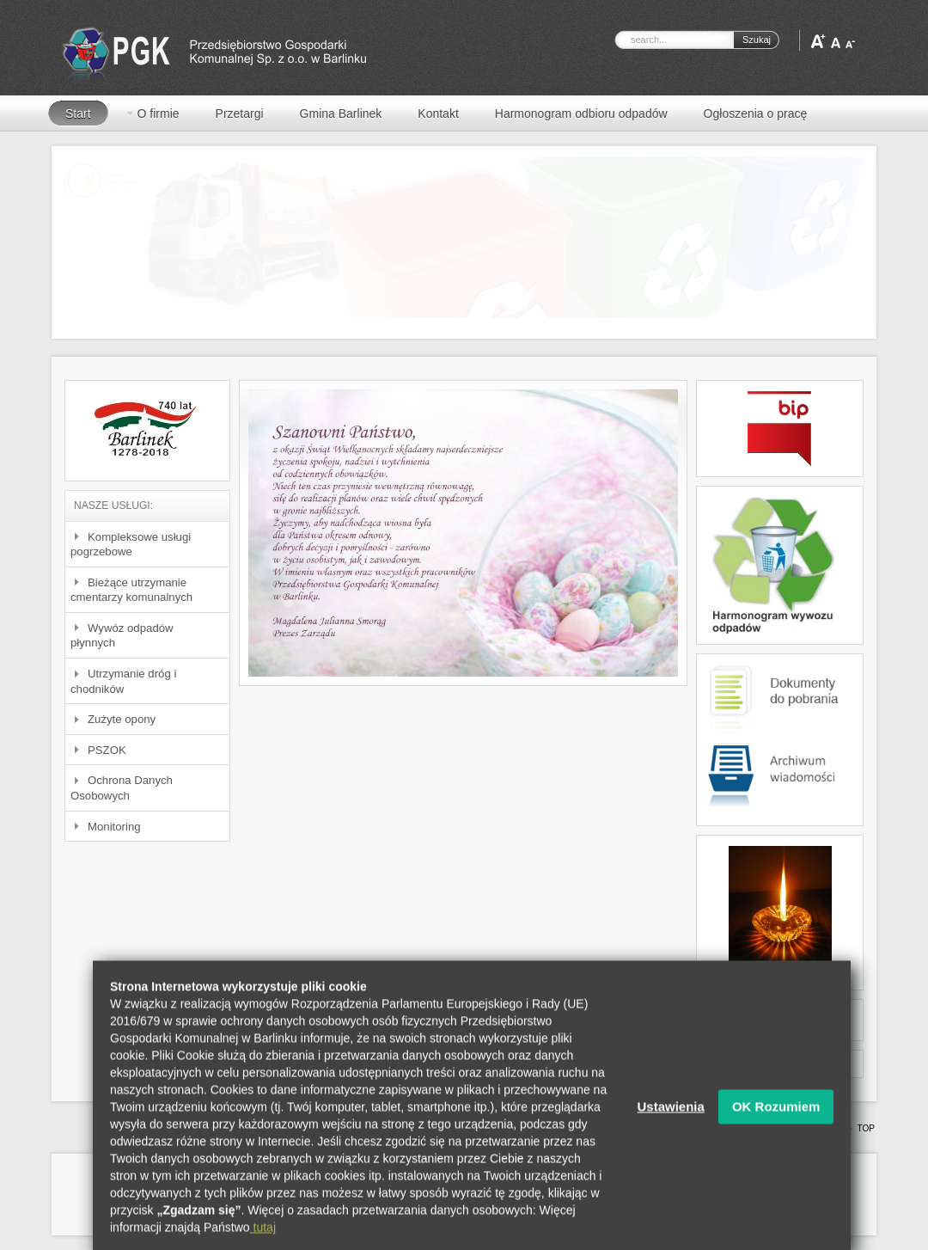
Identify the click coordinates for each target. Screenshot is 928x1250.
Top (866, 1128)
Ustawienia (671, 1125)
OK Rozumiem (776, 1125)
